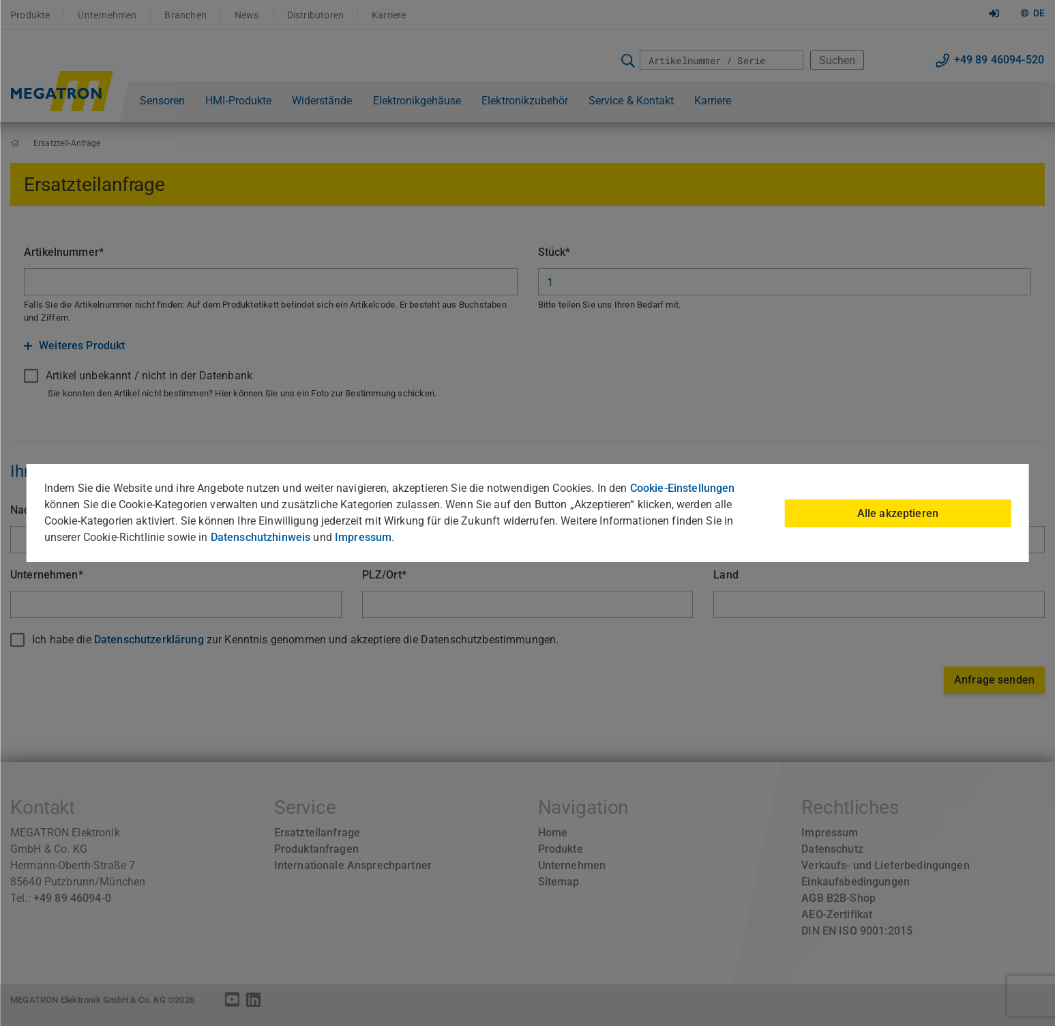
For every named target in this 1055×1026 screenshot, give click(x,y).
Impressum (363, 537)
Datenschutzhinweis (261, 537)
